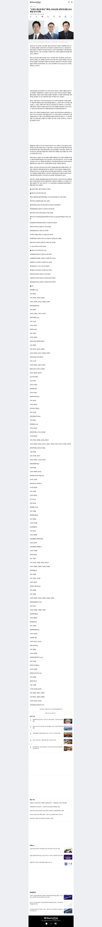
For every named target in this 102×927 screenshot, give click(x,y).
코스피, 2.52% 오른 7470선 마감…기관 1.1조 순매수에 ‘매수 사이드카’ (46, 814)
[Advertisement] (51, 764)
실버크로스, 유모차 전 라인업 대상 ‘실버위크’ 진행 (41, 818)
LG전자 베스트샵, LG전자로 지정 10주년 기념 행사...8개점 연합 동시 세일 (47, 810)
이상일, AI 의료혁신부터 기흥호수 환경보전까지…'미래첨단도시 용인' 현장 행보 (48, 803)
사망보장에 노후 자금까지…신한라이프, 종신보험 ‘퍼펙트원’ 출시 (45, 806)
